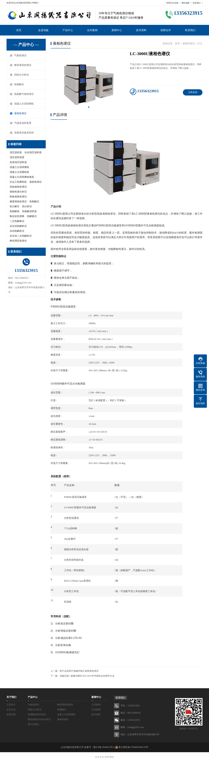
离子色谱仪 (33, 724)
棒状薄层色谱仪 (22, 65)
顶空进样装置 (17, 157)
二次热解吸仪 (17, 221)
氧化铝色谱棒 (17, 216)
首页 (18, 30)
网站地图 (185, 3)
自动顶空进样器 (33, 152)
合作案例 (92, 30)
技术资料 (141, 30)
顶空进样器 (16, 152)
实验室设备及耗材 (24, 132)
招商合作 (166, 30)
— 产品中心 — (26, 45)
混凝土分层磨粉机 (19, 172)
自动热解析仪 (17, 231)
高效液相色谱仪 (18, 186)
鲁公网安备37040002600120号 (133, 747)
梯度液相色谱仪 (18, 201)
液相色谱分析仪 (18, 191)
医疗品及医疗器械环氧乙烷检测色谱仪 (79, 671)
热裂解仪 (19, 84)
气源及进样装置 (22, 123)
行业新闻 (96, 709)
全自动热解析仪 (18, 226)
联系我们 (197, 3)
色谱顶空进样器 (18, 162)
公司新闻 (96, 704)
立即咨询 (192, 92)
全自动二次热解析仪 (21, 236)
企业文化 (11, 709)
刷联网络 (109, 757)
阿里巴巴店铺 (172, 3)
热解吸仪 (32, 216)
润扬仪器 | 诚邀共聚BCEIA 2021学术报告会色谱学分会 (87, 676)
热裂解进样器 (29, 211)
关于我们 (11, 697)
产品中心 (68, 30)
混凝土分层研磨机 (24, 103)
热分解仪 (14, 206)
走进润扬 (43, 30)
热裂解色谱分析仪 (37, 714)
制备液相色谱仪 (18, 196)
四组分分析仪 (21, 74)
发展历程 (11, 714)
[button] (88, 107)
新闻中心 (117, 30)
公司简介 (11, 704)
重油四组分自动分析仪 (39, 719)
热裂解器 (14, 211)
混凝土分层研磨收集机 (22, 177)
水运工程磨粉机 (18, 182)
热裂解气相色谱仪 (24, 94)
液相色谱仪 (20, 113)
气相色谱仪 (20, 55)
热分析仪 (27, 206)
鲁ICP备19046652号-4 (104, 747)
